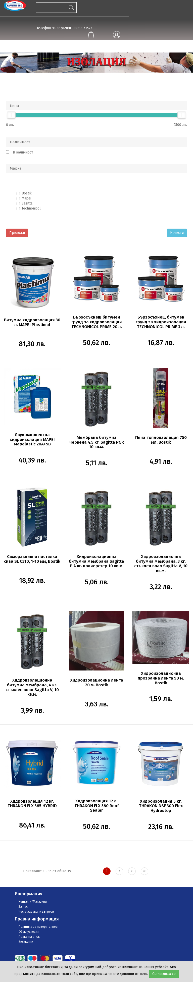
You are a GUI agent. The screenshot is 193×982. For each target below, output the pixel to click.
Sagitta (27, 203)
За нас (23, 906)
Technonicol (31, 208)
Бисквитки (26, 942)
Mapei (26, 198)
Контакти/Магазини (33, 901)
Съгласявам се (164, 974)
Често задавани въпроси (36, 911)
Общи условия (29, 932)
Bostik (27, 193)
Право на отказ (29, 937)
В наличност (23, 152)
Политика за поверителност (39, 926)
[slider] (11, 115)
